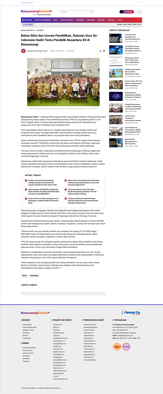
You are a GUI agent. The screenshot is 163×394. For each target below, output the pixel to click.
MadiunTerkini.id (89, 352)
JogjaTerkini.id (88, 338)
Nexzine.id (56, 330)
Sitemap (25, 335)
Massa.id (56, 327)
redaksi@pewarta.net (125, 335)
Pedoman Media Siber (30, 327)
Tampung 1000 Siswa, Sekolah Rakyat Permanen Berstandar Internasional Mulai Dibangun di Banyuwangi (83, 201)
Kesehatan (91, 20)
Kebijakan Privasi (28, 330)
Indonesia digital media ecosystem (49, 388)
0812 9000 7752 (134, 338)
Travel (119, 20)
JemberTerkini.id (89, 349)
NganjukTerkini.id (89, 354)
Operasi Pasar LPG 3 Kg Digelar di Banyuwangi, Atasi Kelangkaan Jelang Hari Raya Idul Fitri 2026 (133, 83)
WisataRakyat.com (59, 362)
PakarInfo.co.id (58, 368)
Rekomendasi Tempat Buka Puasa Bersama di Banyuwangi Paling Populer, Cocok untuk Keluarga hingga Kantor (83, 182)
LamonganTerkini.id (90, 360)
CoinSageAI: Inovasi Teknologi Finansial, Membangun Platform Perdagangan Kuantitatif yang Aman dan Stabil (133, 48)
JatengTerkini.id (89, 335)
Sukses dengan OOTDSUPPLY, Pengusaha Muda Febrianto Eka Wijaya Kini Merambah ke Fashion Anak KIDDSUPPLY (43, 192)
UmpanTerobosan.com (60, 379)
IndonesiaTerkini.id (90, 324)
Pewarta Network (31, 388)
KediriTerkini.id (88, 357)
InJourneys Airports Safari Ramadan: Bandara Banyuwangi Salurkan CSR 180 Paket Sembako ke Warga (82, 192)
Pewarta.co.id (57, 324)
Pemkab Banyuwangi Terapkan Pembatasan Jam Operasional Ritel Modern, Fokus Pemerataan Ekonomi (133, 106)
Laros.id (55, 376)
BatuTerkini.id (88, 346)
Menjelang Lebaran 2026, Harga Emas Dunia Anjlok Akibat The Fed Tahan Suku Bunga (132, 60)
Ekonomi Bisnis (27, 350)
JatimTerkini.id (88, 333)
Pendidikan (80, 20)
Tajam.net (56, 335)
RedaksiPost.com (59, 352)
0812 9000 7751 (121, 338)
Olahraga (101, 20)
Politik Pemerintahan (43, 20)
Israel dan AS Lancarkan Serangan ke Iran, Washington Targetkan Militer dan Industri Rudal (43, 201)
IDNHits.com (57, 346)
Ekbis (55, 20)
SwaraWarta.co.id (59, 341)
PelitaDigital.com (58, 354)
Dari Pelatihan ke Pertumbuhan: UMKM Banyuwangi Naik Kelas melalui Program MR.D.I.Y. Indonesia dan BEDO (133, 130)
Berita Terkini (27, 20)
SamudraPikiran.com (60, 360)
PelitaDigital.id (57, 357)
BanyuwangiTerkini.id (28, 30)
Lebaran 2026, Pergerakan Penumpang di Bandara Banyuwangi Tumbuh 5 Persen (133, 118)
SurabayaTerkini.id (90, 343)
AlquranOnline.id (58, 373)
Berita (24, 276)
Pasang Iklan (27, 338)
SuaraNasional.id (58, 333)
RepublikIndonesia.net (60, 338)
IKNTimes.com (58, 349)
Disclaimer (26, 333)
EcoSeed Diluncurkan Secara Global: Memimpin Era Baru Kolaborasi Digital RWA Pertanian (133, 72)
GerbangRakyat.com (59, 343)
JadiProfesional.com (59, 371)
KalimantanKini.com (59, 365)
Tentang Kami (27, 324)
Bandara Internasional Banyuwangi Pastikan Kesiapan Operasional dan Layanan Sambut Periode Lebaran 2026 (42, 182)
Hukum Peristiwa (66, 20)
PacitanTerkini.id (89, 330)
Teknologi (111, 20)
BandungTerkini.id (89, 341)
